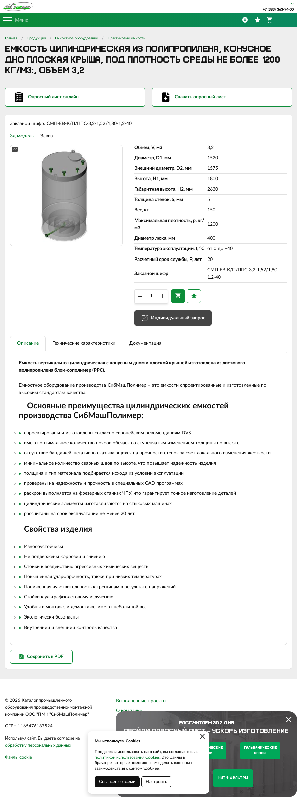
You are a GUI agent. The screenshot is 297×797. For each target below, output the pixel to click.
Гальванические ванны (260, 750)
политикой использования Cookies (127, 757)
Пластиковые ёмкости (126, 38)
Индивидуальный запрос (178, 319)
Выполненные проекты (141, 705)
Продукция (36, 38)
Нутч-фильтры (233, 778)
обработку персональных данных (38, 750)
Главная (11, 38)
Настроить (156, 782)
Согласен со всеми (117, 782)
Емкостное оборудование (76, 38)
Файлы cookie (18, 762)
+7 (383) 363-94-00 (278, 9)
